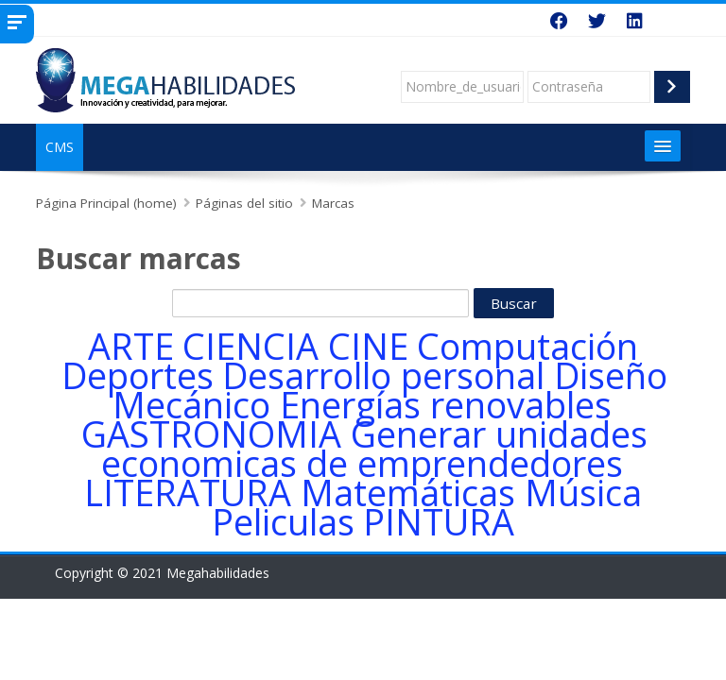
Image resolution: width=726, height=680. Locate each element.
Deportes (137, 375)
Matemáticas (408, 492)
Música (583, 492)
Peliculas (283, 522)
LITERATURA (187, 492)
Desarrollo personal (383, 375)
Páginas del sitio (244, 203)
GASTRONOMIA (211, 434)
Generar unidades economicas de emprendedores (374, 448)
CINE (368, 346)
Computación (527, 346)
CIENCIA (250, 346)
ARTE (131, 346)
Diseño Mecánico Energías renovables (389, 390)
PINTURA (438, 522)
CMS (59, 147)
